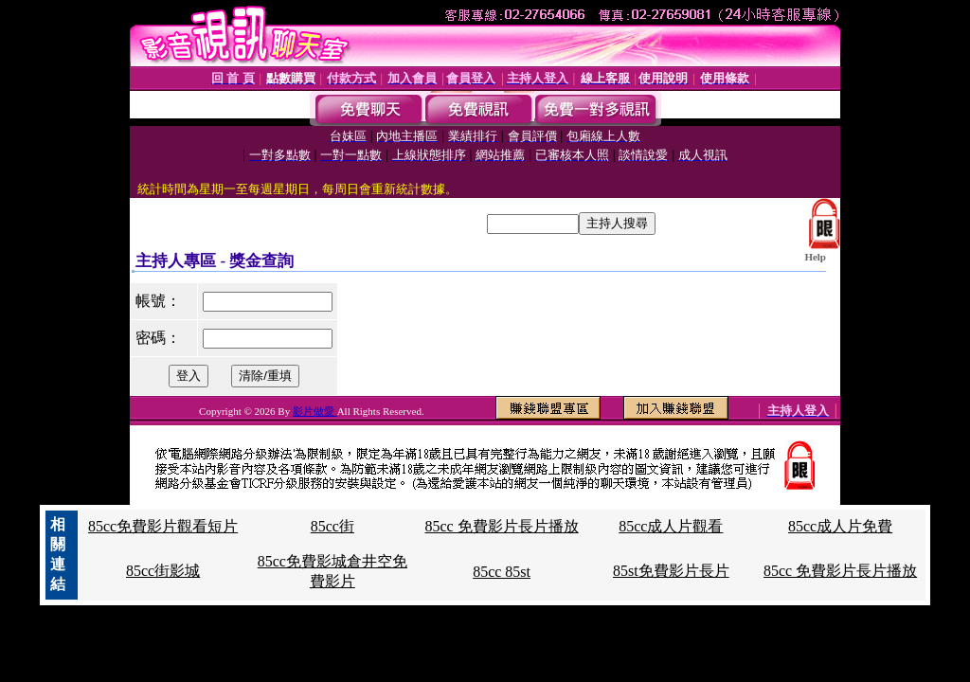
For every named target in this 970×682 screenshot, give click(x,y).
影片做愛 (315, 411)
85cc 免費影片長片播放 (501, 526)
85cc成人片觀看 (671, 526)
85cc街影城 (163, 571)
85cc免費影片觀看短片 (163, 526)
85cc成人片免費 (840, 526)
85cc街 (332, 526)
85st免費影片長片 (671, 571)
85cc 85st (501, 572)
